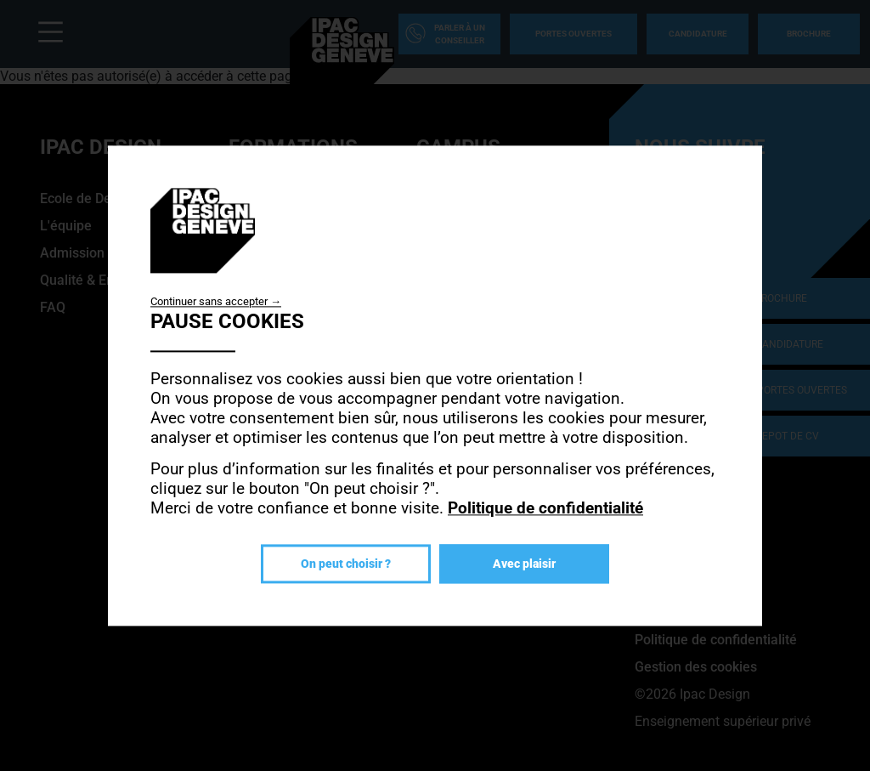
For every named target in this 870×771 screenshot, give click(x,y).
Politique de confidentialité (545, 508)
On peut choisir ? (346, 563)
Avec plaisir (524, 563)
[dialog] (435, 385)
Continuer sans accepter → (215, 301)
